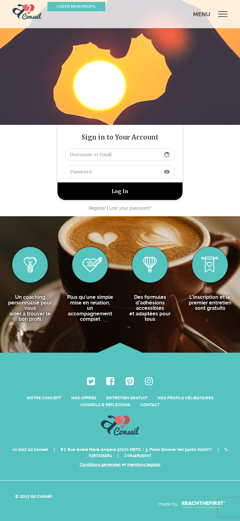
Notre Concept (44, 398)
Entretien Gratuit (127, 398)
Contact (150, 404)
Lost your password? (130, 208)
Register (97, 208)
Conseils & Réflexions (105, 404)
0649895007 (137, 455)
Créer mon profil (76, 6)
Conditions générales (100, 464)
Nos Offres (83, 398)
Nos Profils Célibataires (185, 398)
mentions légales (143, 464)
